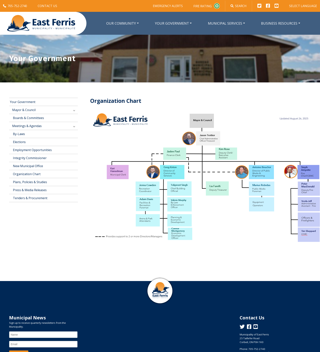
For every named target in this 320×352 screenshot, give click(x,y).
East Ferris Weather (160, 328)
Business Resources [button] (279, 23)
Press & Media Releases (30, 190)
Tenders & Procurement (30, 198)
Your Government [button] (172, 23)
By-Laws (19, 134)
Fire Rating (206, 6)
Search (239, 6)
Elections (19, 142)
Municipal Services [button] (225, 23)
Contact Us (47, 6)
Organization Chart (27, 174)
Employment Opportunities (32, 150)
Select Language (303, 6)
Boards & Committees (28, 118)
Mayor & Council (24, 110)
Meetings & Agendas (27, 126)
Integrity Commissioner (30, 158)
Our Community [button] (121, 23)
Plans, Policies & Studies (30, 182)
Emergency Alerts (168, 6)
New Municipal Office (28, 166)
